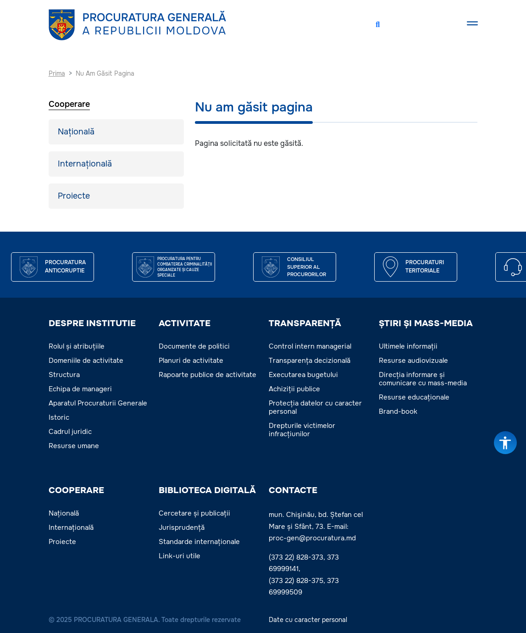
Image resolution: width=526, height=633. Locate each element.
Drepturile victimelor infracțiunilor (302, 430)
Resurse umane (74, 445)
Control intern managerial (310, 346)
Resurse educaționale (414, 397)
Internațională (85, 164)
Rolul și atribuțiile (77, 346)
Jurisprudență (182, 527)
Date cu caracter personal (308, 620)
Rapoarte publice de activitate (207, 374)
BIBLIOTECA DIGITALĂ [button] (207, 490)
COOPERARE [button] (76, 490)
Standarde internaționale (199, 541)
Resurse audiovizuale (413, 360)
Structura (64, 374)
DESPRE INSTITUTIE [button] (92, 323)
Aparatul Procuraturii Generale (98, 403)
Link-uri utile (179, 556)
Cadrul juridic (70, 431)
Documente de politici (194, 346)
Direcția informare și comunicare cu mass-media (423, 379)
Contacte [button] (293, 490)
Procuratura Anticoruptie (65, 266)
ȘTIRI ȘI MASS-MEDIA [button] (426, 323)
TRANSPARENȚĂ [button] (305, 323)
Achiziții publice (294, 389)
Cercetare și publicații (194, 513)
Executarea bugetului (303, 374)
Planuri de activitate (191, 360)
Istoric (59, 417)
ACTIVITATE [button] (184, 323)
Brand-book (398, 411)
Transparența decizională (309, 360)
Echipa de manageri (80, 389)
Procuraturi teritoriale (424, 266)
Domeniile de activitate (86, 360)
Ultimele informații (408, 346)
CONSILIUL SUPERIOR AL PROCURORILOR (306, 267)
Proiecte (74, 196)
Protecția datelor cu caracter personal (315, 407)
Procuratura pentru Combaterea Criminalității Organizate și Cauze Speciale (184, 267)
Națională (76, 132)
